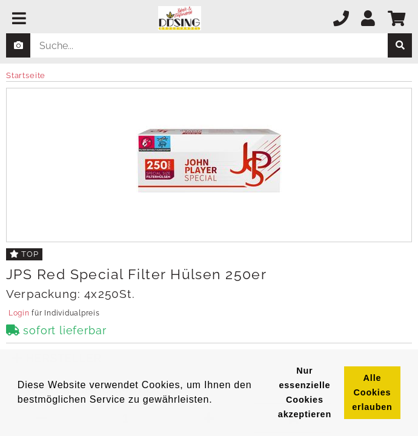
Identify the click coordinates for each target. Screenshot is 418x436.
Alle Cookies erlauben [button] (372, 392)
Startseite (25, 75)
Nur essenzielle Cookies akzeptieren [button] (304, 392)
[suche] (400, 45)
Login (19, 313)
